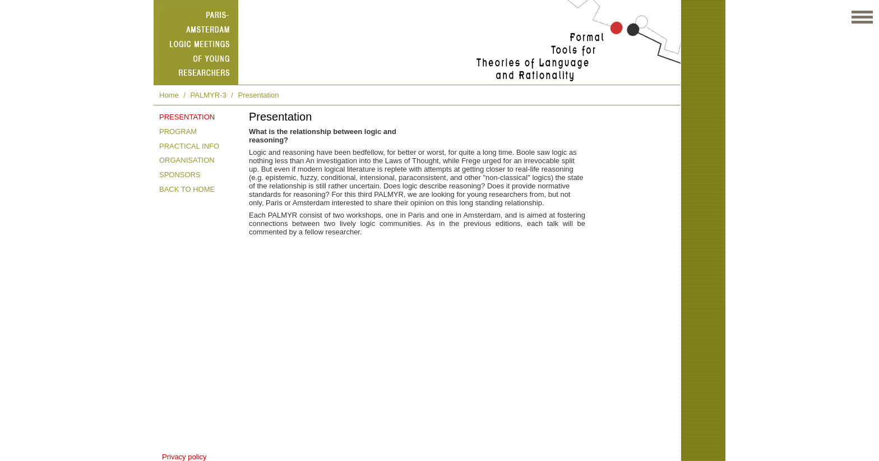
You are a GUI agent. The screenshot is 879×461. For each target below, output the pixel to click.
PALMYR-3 (208, 95)
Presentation (258, 95)
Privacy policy (184, 457)
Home (169, 95)
